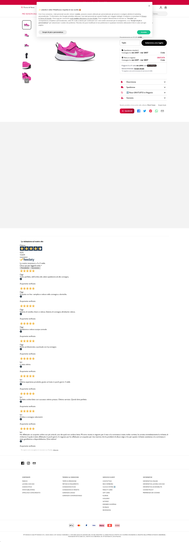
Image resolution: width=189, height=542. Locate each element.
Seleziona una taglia (154, 43)
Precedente (25, 268)
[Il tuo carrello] (165, 8)
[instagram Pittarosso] (28, 464)
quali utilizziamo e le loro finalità (83, 18)
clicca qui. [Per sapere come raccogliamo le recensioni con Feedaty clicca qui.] (55, 450)
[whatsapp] (156, 111)
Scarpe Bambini (156, 105)
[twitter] (144, 111)
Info (163, 53)
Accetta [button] (144, 32)
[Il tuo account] (160, 7)
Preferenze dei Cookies (151, 493)
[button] (149, 6)
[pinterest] (150, 111)
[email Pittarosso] (34, 464)
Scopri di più (162, 105)
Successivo (35, 268)
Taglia (124, 43)
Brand (149, 105)
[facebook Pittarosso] (22, 464)
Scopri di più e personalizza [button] (52, 32)
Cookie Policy (148, 490)
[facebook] (138, 111)
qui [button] (58, 18)
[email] (162, 111)
